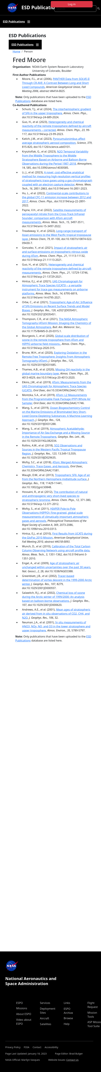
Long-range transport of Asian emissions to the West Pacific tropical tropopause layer (56, 235)
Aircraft (44, 1018)
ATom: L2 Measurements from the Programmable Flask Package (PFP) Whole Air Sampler (56, 399)
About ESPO (23, 1014)
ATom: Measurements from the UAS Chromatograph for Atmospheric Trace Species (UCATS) (56, 386)
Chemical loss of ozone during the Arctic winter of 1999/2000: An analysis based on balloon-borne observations (53, 597)
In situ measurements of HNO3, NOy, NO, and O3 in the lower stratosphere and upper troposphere (56, 626)
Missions (21, 1008)
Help (67, 1024)
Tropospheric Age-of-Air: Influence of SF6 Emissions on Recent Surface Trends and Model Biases (57, 306)
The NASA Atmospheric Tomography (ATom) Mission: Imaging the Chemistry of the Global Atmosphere (56, 323)
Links (67, 1003)
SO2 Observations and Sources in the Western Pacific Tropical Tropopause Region (54, 449)
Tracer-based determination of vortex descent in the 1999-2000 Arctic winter (57, 580)
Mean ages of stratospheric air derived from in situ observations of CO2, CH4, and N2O (56, 613)
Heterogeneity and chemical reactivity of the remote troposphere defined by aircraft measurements (56, 268)
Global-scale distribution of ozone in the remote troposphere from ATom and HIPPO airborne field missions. (55, 340)
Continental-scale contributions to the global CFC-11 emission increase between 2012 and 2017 (56, 197)
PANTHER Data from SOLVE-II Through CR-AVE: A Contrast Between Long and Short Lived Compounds (56, 83)
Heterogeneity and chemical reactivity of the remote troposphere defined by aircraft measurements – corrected (56, 126)
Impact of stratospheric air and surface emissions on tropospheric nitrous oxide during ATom (55, 252)
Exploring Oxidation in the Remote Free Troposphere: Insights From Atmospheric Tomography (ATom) (56, 357)
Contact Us (72, 1059)
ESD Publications (40, 7)
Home (16, 51)
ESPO (19, 1003)
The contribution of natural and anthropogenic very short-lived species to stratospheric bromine (55, 496)
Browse (68, 1018)
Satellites (45, 1024)
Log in (72, 4)
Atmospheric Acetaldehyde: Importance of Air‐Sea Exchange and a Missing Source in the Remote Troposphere (56, 433)
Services (45, 1003)
